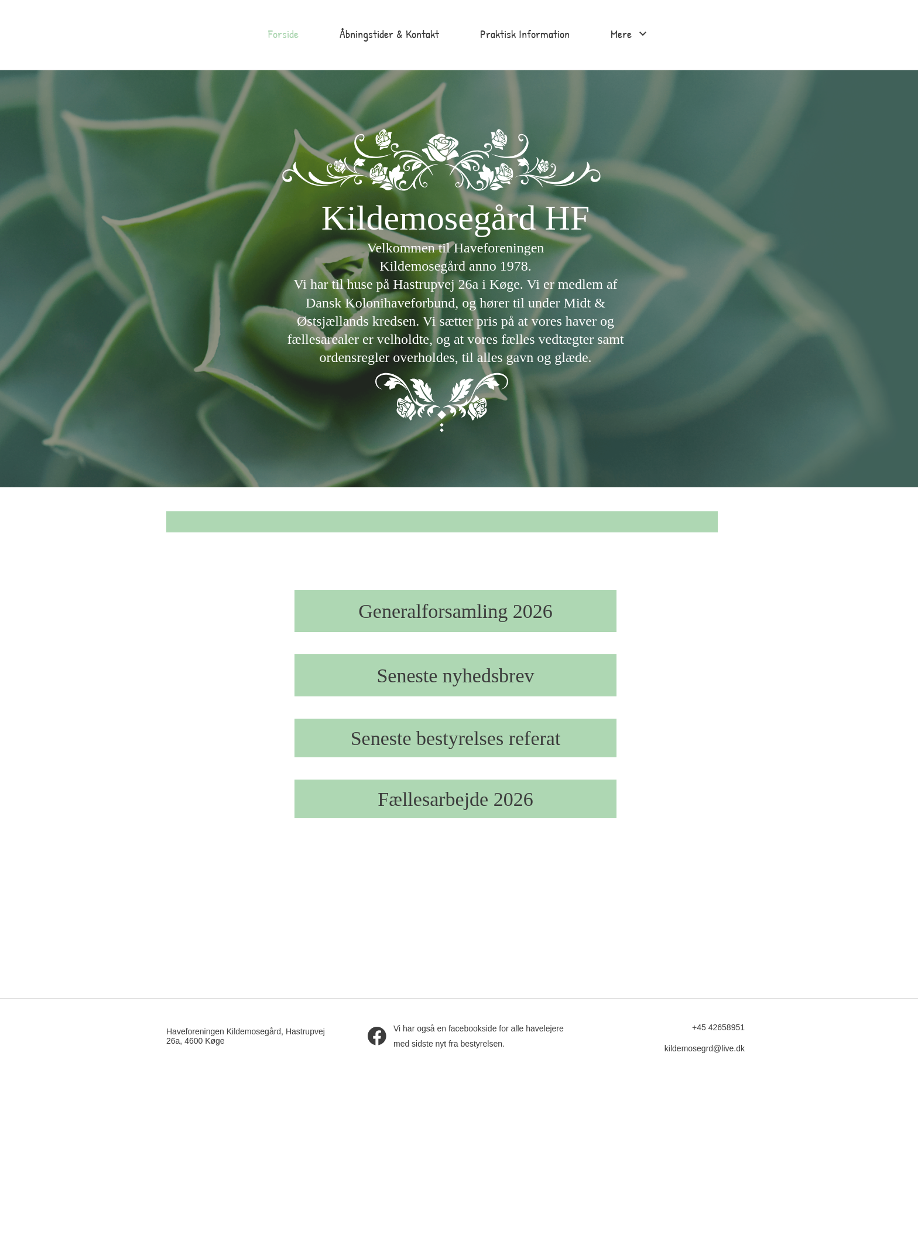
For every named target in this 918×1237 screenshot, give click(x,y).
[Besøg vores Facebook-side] (377, 1036)
